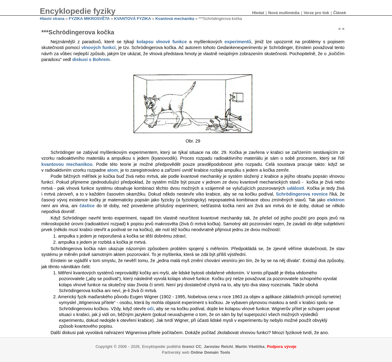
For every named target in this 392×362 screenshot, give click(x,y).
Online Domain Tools (210, 352)
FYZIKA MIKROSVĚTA (89, 18)
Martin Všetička (250, 346)
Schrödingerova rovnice (302, 194)
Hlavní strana (52, 18)
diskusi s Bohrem (91, 59)
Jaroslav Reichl (218, 346)
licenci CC (192, 346)
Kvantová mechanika (174, 18)
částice (87, 205)
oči (150, 308)
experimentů (237, 41)
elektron (336, 199)
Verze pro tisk (316, 12)
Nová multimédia (284, 12)
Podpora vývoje (281, 346)
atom (112, 170)
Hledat (258, 12)
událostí (295, 188)
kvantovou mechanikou (66, 164)
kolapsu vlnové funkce (162, 41)
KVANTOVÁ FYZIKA (132, 18)
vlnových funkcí (98, 47)
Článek (339, 12)
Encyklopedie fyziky (77, 11)
